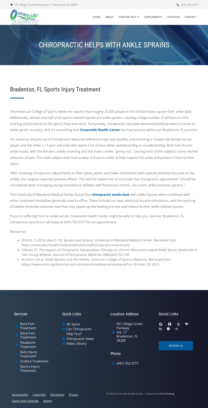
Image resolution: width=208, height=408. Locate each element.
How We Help (127, 17)
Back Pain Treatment (28, 326)
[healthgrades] (187, 324)
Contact (190, 17)
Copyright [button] (39, 395)
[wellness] (160, 329)
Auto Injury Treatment (28, 354)
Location (173, 17)
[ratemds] (168, 329)
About (109, 17)
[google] (161, 324)
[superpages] (176, 329)
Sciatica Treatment (34, 361)
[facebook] (170, 324)
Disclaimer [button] (57, 395)
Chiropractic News (80, 338)
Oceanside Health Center (100, 130)
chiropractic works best (110, 194)
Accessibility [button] (20, 395)
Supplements (153, 17)
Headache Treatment (28, 344)
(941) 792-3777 (187, 4)
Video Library (76, 343)
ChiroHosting (167, 393)
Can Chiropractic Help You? (79, 331)
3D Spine (73, 324)
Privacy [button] (73, 395)
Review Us (176, 346)
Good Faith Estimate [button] (25, 401)
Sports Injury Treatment (30, 368)
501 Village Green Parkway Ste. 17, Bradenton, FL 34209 (43, 4)
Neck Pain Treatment (28, 335)
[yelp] (178, 324)
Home (96, 17)
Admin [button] (47, 401)
